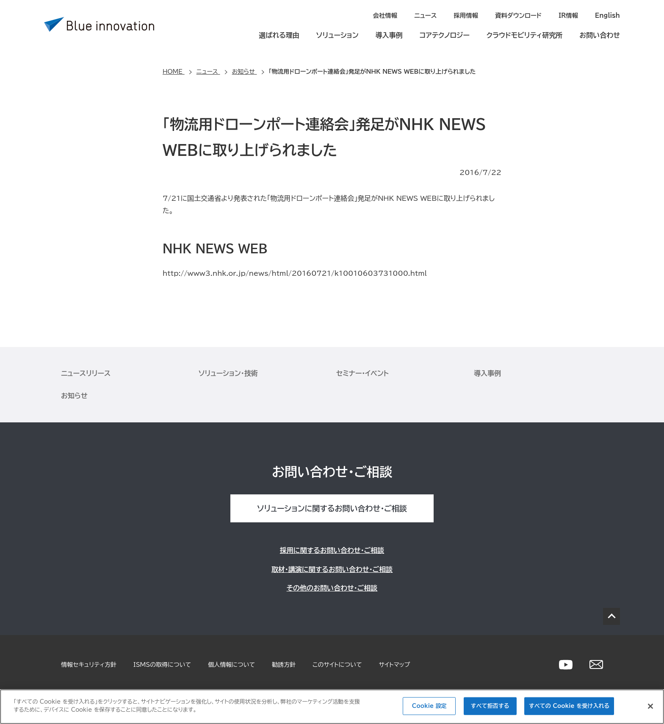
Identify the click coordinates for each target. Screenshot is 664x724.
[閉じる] (650, 706)
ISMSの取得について (162, 664)
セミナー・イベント (362, 372)
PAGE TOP (611, 615)
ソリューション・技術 (228, 372)
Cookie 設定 (429, 706)
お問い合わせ (599, 34)
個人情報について (231, 664)
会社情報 (389, 15)
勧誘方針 (284, 664)
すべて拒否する (490, 706)
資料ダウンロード (520, 15)
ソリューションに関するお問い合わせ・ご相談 (332, 508)
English (608, 15)
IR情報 (569, 15)
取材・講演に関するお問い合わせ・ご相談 (332, 569)
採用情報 (469, 15)
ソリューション (337, 34)
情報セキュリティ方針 (88, 664)
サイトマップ (394, 664)
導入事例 (389, 34)
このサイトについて (337, 664)
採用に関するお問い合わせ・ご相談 (332, 549)
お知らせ (74, 395)
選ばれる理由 (279, 34)
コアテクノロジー (445, 34)
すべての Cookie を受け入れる (569, 706)
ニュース (429, 15)
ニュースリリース (86, 372)
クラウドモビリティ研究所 (524, 34)
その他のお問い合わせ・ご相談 (332, 587)
